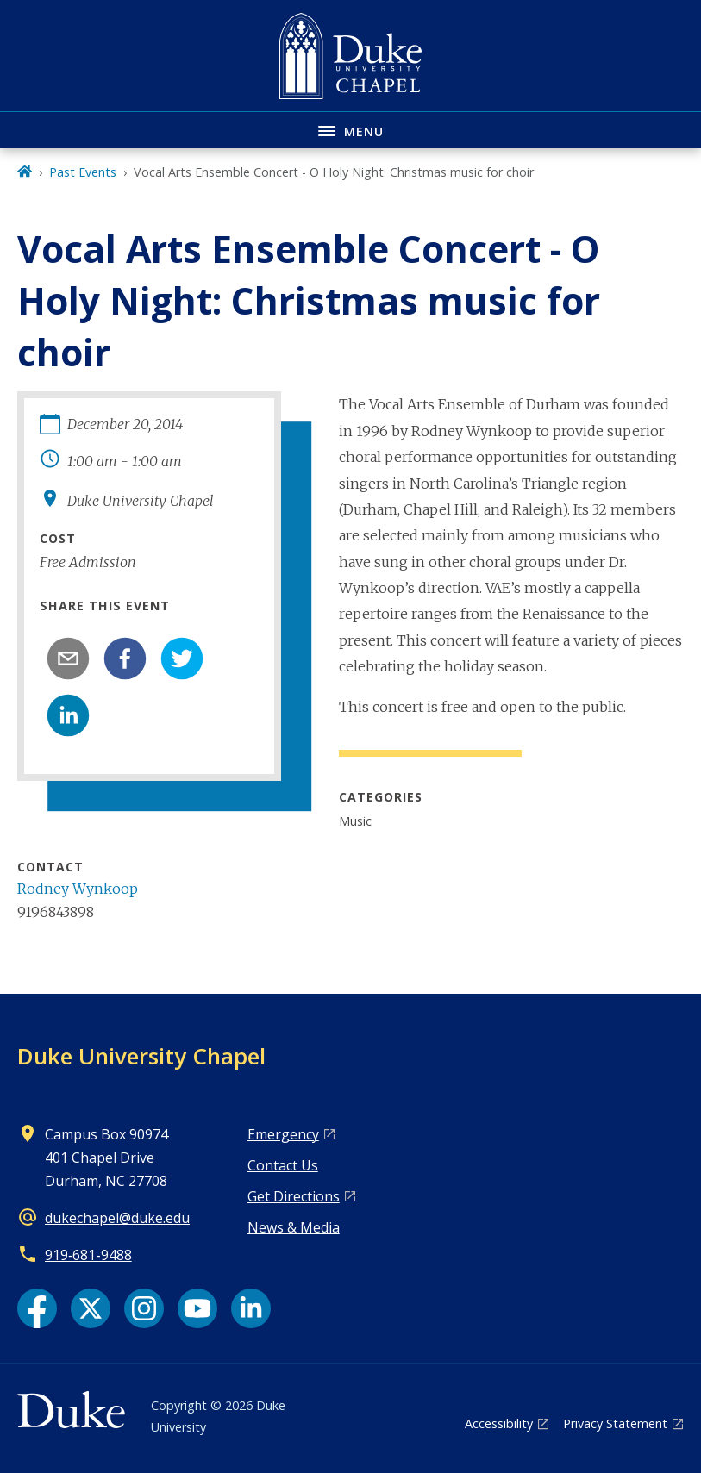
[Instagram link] (144, 1308)
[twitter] (181, 658)
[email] (68, 658)
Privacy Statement (615, 1423)
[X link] (90, 1308)
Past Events (82, 172)
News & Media (293, 1227)
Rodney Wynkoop (77, 888)
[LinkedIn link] (251, 1308)
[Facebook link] (37, 1308)
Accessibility (499, 1423)
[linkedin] (68, 715)
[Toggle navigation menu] (350, 129)
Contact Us (282, 1165)
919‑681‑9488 (88, 1254)
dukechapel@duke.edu (117, 1217)
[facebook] (125, 658)
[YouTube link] (197, 1308)
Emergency (283, 1134)
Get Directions (293, 1196)
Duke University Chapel (141, 1055)
